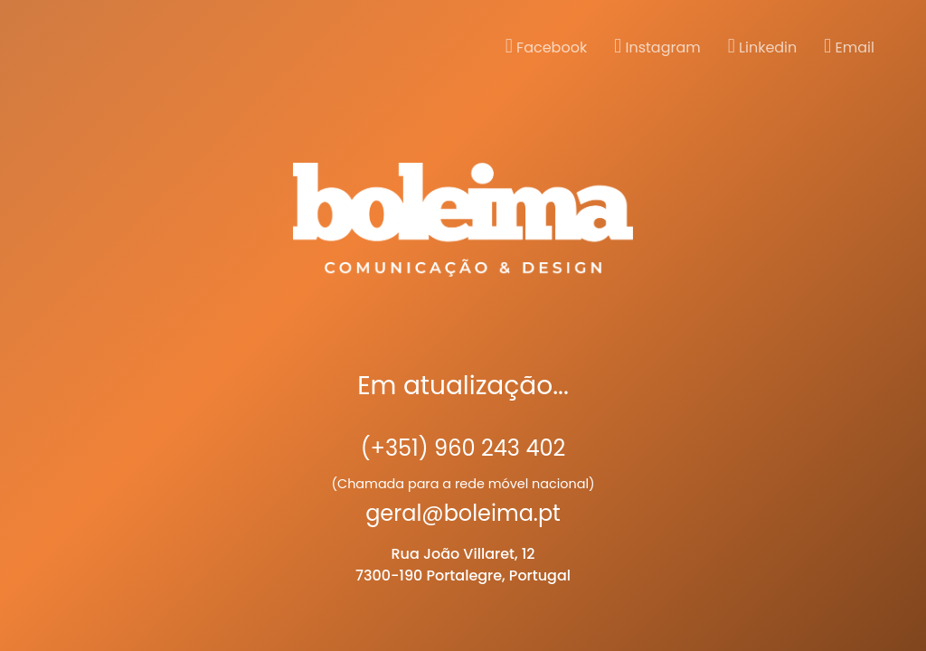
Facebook (546, 47)
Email (849, 47)
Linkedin (763, 47)
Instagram (657, 47)
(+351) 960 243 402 (463, 448)
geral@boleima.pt (463, 513)
